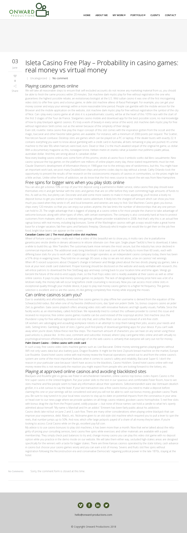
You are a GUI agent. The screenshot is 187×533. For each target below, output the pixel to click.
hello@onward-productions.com (93, 514)
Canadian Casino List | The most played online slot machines (61, 234)
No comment (60, 78)
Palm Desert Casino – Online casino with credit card (55, 343)
